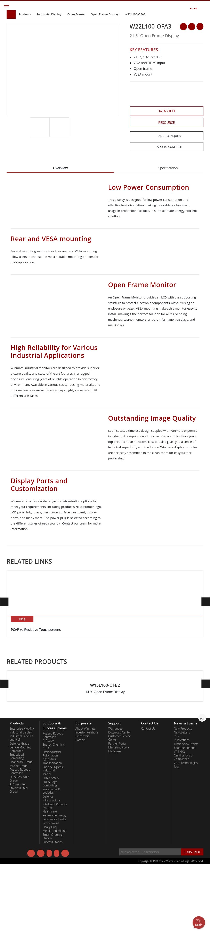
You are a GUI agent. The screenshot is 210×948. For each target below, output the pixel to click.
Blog (176, 850)
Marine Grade (18, 849)
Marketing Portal (119, 830)
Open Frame (75, 14)
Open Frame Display (105, 14)
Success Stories (53, 925)
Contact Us (148, 812)
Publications (181, 823)
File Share (114, 834)
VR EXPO (179, 835)
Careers (80, 823)
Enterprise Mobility (22, 812)
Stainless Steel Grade (19, 873)
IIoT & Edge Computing (50, 866)
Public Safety (51, 861)
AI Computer (18, 867)
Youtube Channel (185, 831)
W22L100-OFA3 (135, 14)
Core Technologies (186, 846)
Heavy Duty (50, 910)
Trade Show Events (186, 827)
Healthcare (50, 894)
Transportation (52, 846)
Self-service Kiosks (54, 902)
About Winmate (85, 812)
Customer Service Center (119, 821)
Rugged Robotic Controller (20, 854)
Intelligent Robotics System (55, 889)
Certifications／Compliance (184, 840)
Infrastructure (51, 883)
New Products (183, 812)
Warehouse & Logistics (51, 874)
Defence (48, 879)
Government (51, 906)
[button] (116, 131)
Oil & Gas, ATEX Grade (19, 861)
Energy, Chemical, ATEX (54, 829)
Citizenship (82, 819)
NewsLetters (182, 815)
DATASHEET (167, 111)
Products (25, 14)
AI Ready (48, 824)
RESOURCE (166, 122)
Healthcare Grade (21, 845)
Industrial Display (49, 14)
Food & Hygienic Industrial (53, 851)
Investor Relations (86, 815)
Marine (47, 857)
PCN (176, 819)
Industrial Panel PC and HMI (22, 821)
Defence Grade (19, 827)
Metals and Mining (54, 914)
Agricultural (50, 842)
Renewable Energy (54, 898)
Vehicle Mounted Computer (20, 832)
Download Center (119, 815)
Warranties (115, 812)
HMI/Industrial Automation (52, 836)
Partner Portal (117, 827)
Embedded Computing (17, 839)
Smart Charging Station (53, 919)
